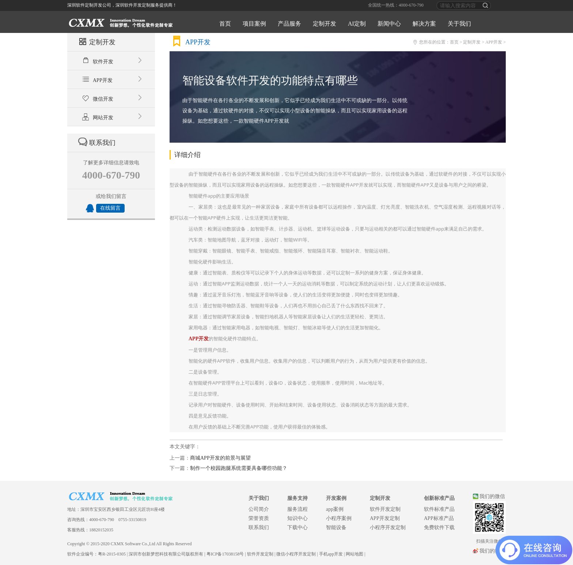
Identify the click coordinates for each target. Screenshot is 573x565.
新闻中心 (389, 23)
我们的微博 (492, 551)
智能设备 (336, 527)
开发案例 (336, 498)
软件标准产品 (439, 509)
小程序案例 (339, 518)
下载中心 (297, 527)
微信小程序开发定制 (296, 554)
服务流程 (297, 509)
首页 (225, 23)
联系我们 (258, 527)
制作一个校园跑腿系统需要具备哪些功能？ (238, 468)
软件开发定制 (385, 509)
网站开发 (117, 117)
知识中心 (297, 518)
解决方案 (424, 23)
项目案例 (254, 23)
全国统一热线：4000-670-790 (396, 5)
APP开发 (117, 79)
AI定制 (357, 23)
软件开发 (117, 61)
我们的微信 (492, 496)
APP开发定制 (385, 518)
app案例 (335, 509)
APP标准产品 (439, 518)
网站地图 (354, 554)
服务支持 (297, 498)
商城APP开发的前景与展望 (220, 458)
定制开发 (324, 23)
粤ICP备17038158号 (225, 554)
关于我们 (459, 23)
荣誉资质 (258, 518)
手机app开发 (331, 554)
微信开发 (117, 98)
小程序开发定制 (388, 527)
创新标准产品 (439, 498)
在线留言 (110, 208)
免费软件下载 (439, 527)
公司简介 (258, 509)
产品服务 (289, 23)
